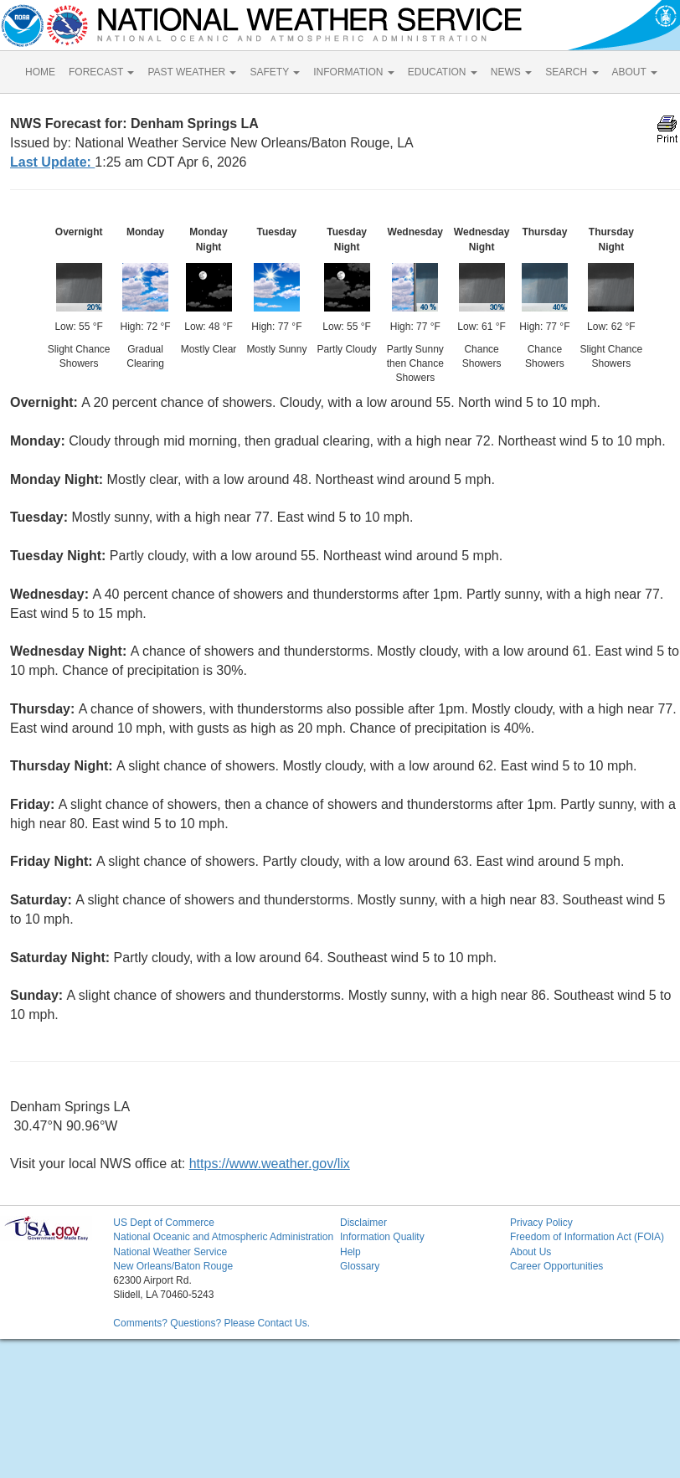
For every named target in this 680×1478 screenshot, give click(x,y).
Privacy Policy (541, 1222)
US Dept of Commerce (163, 1222)
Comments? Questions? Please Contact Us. (211, 1323)
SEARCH (571, 72)
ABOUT (634, 72)
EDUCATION (442, 72)
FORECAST (101, 72)
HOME (40, 72)
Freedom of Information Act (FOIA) (587, 1237)
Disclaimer (363, 1222)
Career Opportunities (556, 1266)
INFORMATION (353, 72)
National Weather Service (170, 1252)
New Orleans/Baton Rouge (173, 1266)
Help (350, 1252)
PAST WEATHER (191, 72)
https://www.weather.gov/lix (269, 1163)
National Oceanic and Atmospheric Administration (223, 1237)
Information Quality (382, 1237)
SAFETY (275, 72)
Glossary (359, 1266)
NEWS (511, 72)
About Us (530, 1252)
